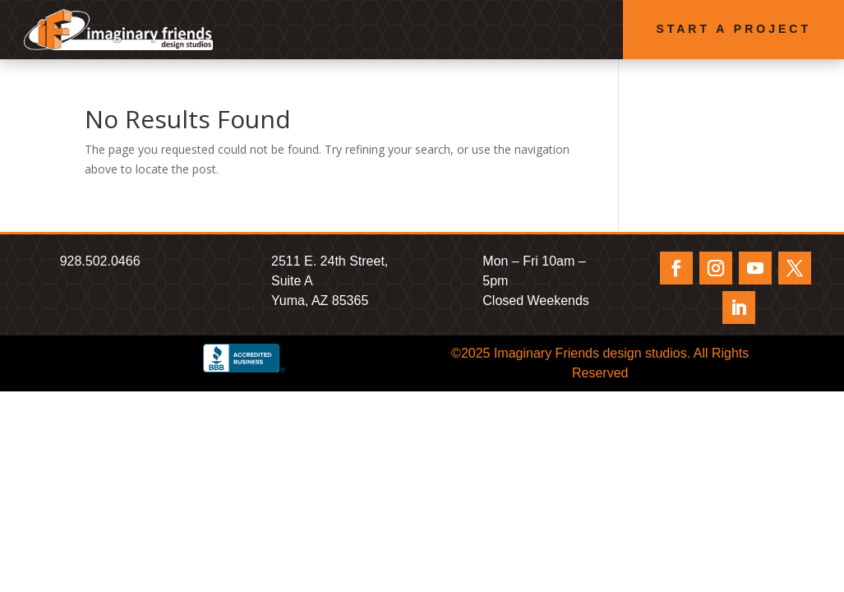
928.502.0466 (100, 261)
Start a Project (733, 28)
